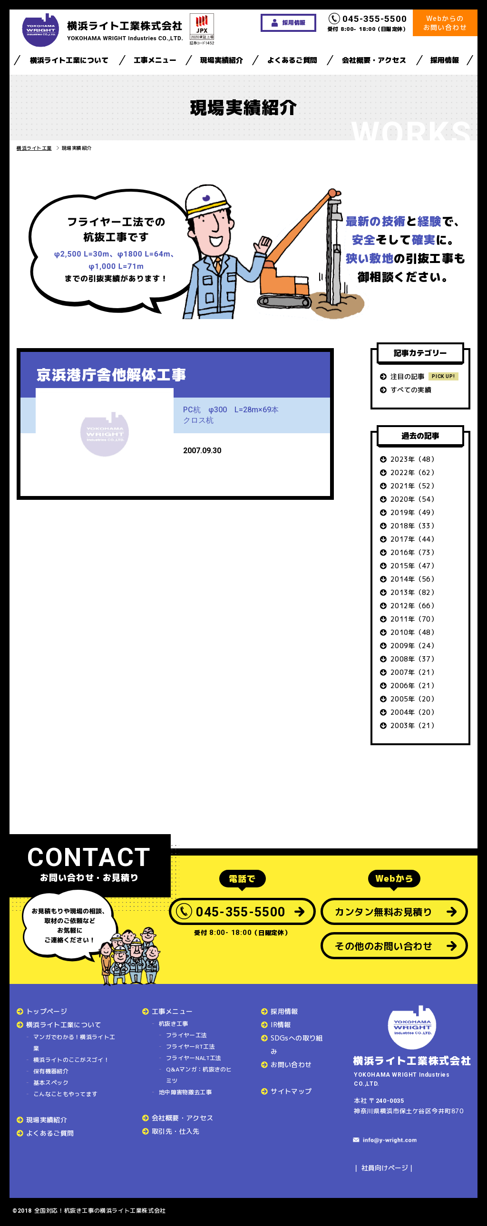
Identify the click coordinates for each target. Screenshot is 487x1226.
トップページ (46, 1011)
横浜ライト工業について (69, 60)
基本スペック (50, 1083)
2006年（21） (414, 685)
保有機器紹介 (50, 1071)
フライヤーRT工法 (190, 1046)
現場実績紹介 (221, 60)
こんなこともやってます (65, 1094)
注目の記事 (407, 376)
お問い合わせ (291, 1064)
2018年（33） (414, 525)
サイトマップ (291, 1091)
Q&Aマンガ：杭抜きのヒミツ (199, 1075)
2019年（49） (414, 512)
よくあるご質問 (292, 60)
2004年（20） (414, 712)
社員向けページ (384, 1167)
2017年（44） (414, 539)
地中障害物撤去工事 (185, 1092)
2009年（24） (414, 645)
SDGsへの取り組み (296, 1044)
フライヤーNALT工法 (193, 1058)
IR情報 (281, 1024)
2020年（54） (414, 499)
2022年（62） (414, 472)
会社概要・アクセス (374, 60)
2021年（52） (414, 485)
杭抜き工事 (173, 1024)
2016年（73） (414, 552)
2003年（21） (414, 725)
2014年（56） (414, 579)
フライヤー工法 (186, 1035)
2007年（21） (414, 672)
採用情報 (444, 60)
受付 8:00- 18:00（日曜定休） (368, 23)
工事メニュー (155, 60)
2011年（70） (414, 618)
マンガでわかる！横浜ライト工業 (74, 1042)
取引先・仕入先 (175, 1131)
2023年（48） (414, 459)
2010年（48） (414, 632)
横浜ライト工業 (34, 148)
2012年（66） (414, 605)
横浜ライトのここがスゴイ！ (71, 1060)
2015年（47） (414, 565)
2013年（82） (414, 592)
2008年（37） (414, 658)
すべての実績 (410, 389)
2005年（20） (414, 698)
